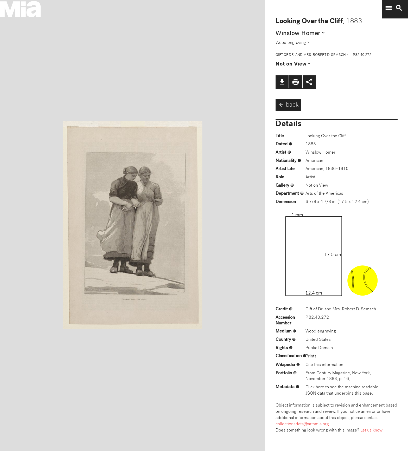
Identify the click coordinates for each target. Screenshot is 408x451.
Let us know (371, 430)
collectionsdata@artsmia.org (302, 424)
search (399, 8)
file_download (282, 82)
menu (388, 8)
